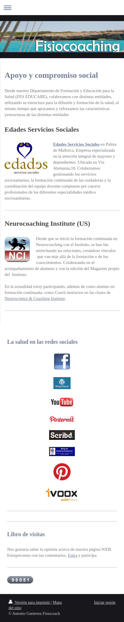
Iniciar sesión (104, 602)
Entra (72, 555)
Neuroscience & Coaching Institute (35, 298)
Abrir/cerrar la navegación (62, 7)
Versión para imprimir (30, 602)
